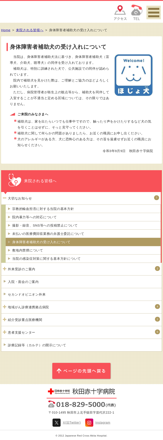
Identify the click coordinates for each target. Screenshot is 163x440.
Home (5, 30)
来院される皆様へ (29, 30)
